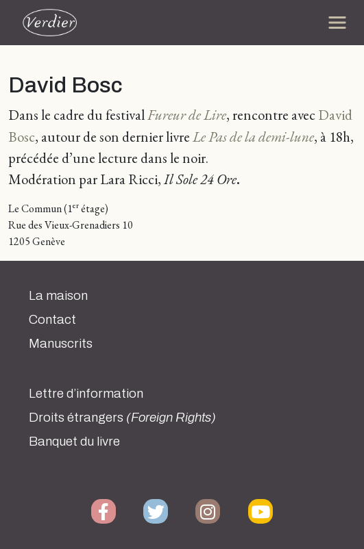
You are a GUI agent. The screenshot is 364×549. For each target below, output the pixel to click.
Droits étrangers (122, 417)
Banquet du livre (74, 441)
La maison (58, 296)
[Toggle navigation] (337, 23)
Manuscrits (61, 343)
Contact (52, 320)
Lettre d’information (86, 393)
